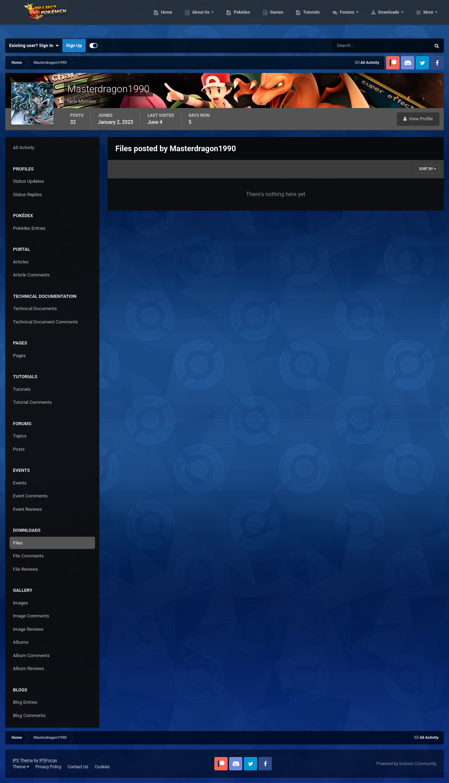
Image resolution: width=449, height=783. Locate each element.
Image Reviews (28, 629)
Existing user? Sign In (34, 45)
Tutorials (356, 17)
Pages (19, 355)
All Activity (23, 147)
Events (19, 483)
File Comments (28, 555)
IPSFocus (48, 760)
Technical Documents (35, 308)
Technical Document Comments (45, 321)
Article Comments (31, 274)
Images (20, 602)
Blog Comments (29, 715)
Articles (20, 262)
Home (211, 17)
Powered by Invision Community (406, 763)
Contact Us (78, 766)
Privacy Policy (48, 766)
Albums (20, 642)
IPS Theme (23, 760)
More (428, 17)
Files (17, 543)
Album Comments (31, 655)
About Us (245, 17)
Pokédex (286, 17)
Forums (392, 17)
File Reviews (25, 569)
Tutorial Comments (32, 402)
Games (321, 17)
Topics (20, 436)
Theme (21, 766)
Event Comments (30, 495)
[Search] (359, 45)
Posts (19, 449)
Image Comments (31, 615)
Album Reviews (28, 668)
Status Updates (28, 181)
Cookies (102, 766)
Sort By (427, 169)
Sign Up (74, 45)
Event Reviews (27, 509)
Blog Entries (25, 702)
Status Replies (27, 194)
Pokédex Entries (29, 228)
